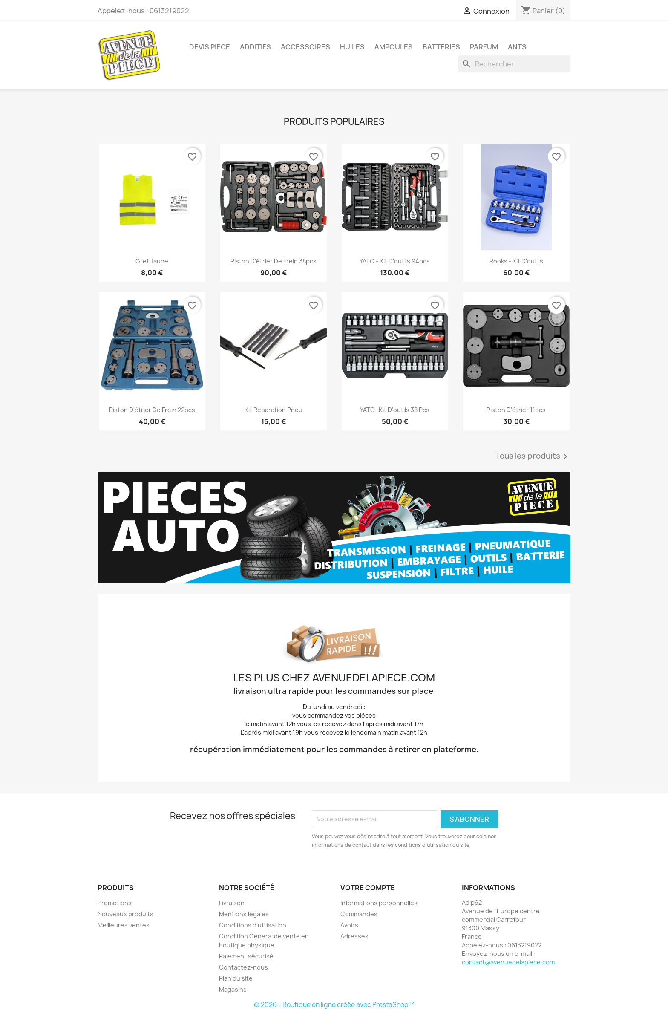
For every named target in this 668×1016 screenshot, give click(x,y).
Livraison (232, 903)
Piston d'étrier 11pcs (516, 410)
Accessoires (305, 47)
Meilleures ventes (124, 925)
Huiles (352, 47)
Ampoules (393, 47)
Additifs (255, 47)
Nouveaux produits (125, 914)
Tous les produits (532, 456)
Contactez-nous (243, 967)
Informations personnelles (379, 903)
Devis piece (209, 47)
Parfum (484, 47)
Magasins (233, 989)
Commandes (358, 914)
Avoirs (349, 925)
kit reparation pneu (273, 410)
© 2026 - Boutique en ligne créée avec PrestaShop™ (334, 1004)
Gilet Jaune (151, 261)
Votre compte (367, 887)
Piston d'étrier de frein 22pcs (152, 410)
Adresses (354, 936)
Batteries (441, 47)
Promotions (115, 903)
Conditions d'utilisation (252, 925)
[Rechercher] (514, 63)
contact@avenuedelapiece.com (508, 962)
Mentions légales (244, 914)
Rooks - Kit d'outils (516, 261)
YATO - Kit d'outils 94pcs (395, 261)
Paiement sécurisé (246, 956)
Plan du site (236, 978)
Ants (517, 47)
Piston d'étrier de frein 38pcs (273, 261)
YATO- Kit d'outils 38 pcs (394, 410)
